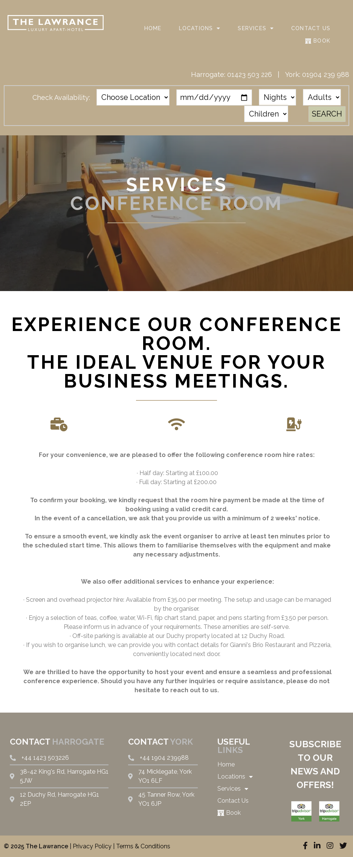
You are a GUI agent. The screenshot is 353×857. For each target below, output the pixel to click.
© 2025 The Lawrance (36, 846)
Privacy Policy (92, 846)
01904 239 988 (325, 74)
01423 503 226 (249, 74)
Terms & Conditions (143, 846)
